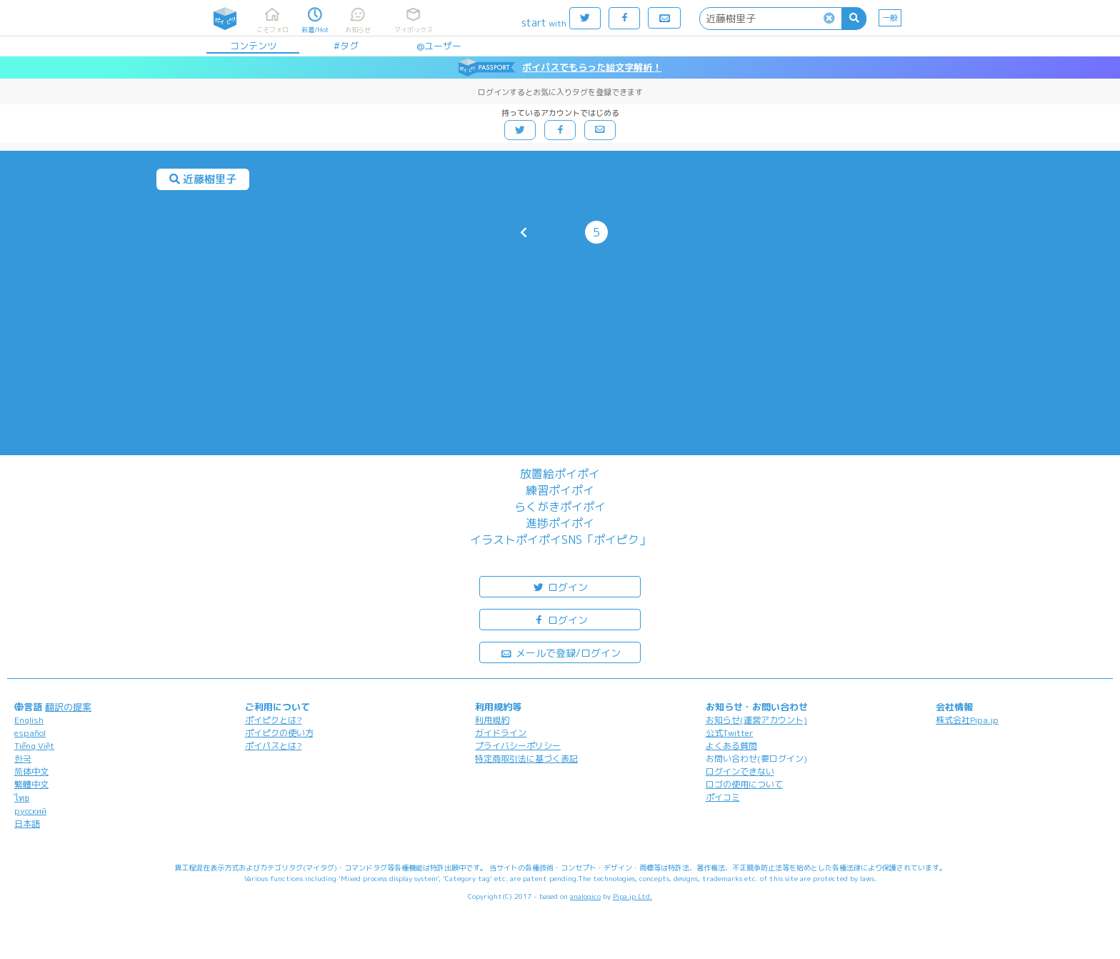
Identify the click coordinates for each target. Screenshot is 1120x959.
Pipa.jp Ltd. (632, 896)
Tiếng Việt (34, 746)
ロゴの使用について (744, 784)
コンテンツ (253, 45)
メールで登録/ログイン (560, 652)
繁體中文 (31, 784)
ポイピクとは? (273, 720)
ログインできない (740, 771)
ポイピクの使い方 (279, 733)
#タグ (346, 45)
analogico (585, 896)
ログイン (560, 586)
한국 (22, 758)
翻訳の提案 (68, 706)
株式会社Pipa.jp (967, 720)
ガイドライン (500, 733)
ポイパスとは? (273, 746)
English (29, 720)
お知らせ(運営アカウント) (756, 720)
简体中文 (31, 771)
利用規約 (492, 720)
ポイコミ (723, 797)
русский (30, 811)
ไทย (21, 798)
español (30, 733)
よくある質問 (731, 746)
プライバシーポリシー (518, 746)
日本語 (27, 824)
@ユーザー (438, 45)
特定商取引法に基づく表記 (526, 758)
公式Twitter (730, 733)
